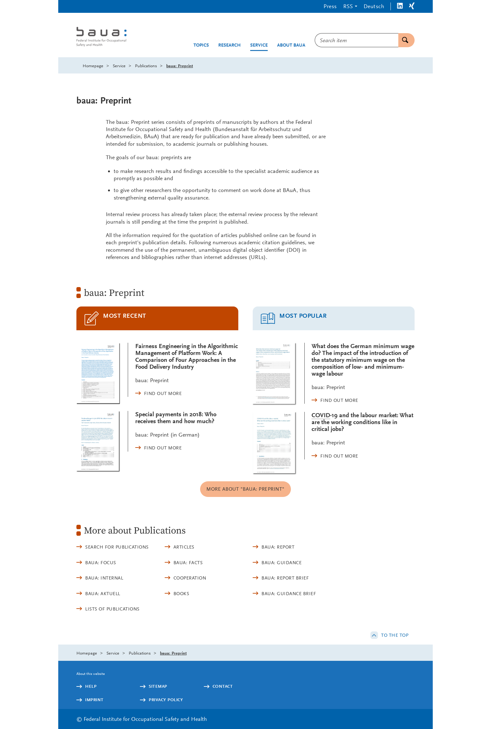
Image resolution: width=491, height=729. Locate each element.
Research (229, 45)
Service (259, 45)
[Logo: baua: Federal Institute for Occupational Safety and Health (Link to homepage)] (127, 37)
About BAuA (291, 45)
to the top (394, 635)
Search (403, 40)
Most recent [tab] (124, 315)
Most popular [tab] (303, 315)
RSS (348, 6)
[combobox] (356, 40)
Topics (201, 45)
